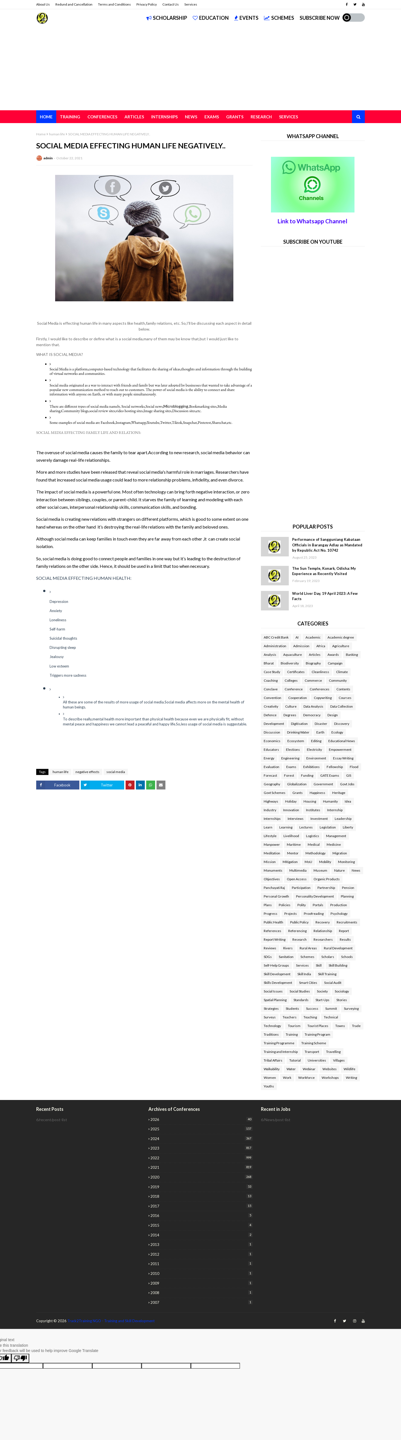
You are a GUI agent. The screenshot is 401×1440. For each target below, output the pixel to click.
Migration (339, 853)
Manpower (272, 844)
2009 (201, 1283)
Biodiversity (290, 663)
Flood (354, 767)
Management (336, 836)
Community (338, 680)
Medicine (334, 844)
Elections (293, 749)
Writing (351, 1077)
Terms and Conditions (114, 4)
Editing (316, 741)
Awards (333, 654)
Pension (348, 888)
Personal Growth (276, 896)
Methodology (315, 853)
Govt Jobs (347, 784)
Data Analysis (313, 706)
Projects (290, 913)
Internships (272, 818)
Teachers (290, 1017)
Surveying (351, 1008)
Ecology (337, 732)
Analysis (270, 654)
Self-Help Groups (276, 965)
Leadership (343, 818)
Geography (272, 784)
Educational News (341, 741)
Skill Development (277, 974)
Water (291, 1069)
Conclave (271, 689)
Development (274, 724)
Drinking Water (298, 732)
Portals (318, 905)
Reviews (270, 948)
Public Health (273, 922)
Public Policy (299, 922)
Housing (310, 801)
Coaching (271, 680)
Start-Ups (322, 1000)
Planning (347, 896)
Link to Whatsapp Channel (312, 220)
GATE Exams (329, 775)
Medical (314, 844)
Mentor (293, 853)
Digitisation (299, 724)
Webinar (309, 1069)
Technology (272, 1026)
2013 (201, 1244)
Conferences (319, 689)
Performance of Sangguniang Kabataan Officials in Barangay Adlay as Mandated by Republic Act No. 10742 (327, 544)
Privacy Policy (146, 4)
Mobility (325, 862)
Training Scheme (313, 1043)
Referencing (297, 931)
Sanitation (286, 957)
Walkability (272, 1069)
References (272, 931)
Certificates (296, 672)
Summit (331, 1008)
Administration (275, 646)
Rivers (288, 948)
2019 (201, 1186)
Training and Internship (281, 1052)
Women (270, 1077)
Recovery (323, 922)
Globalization (297, 784)
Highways (271, 801)
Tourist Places (317, 1026)
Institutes (313, 810)
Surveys (270, 1017)
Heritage (338, 793)
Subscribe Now (320, 18)
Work (287, 1077)
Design (332, 715)
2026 (201, 1119)
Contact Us (170, 4)
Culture (291, 706)
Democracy (312, 715)
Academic (313, 637)
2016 (201, 1215)
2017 (201, 1206)
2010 (201, 1273)
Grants (297, 793)
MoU (308, 862)
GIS (348, 775)
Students (292, 1008)
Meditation (272, 853)
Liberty (348, 827)
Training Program (317, 1034)
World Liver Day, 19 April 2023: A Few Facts (325, 596)
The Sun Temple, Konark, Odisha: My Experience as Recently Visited (324, 571)
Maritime (294, 844)
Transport (312, 1052)
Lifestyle (270, 836)
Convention (272, 698)
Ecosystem (295, 741)
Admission (301, 646)
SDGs (268, 957)
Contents (343, 689)
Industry (270, 810)
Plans (268, 905)
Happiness (317, 793)
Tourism (294, 1026)
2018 (201, 1196)
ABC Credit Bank (276, 637)
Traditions (271, 1034)
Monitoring (346, 862)
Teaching (310, 1017)
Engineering (290, 758)
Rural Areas (308, 948)
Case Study (272, 672)
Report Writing (274, 939)
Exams (291, 767)
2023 (201, 1148)
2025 (201, 1128)
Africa (320, 646)
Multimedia (298, 870)
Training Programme (279, 1043)
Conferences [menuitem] (102, 116)
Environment (316, 758)
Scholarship (166, 18)
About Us (43, 4)
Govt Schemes (274, 793)
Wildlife (349, 1069)
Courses (345, 698)
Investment (319, 818)
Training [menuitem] (70, 116)
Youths (269, 1086)
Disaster (321, 724)
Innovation (291, 810)
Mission (270, 862)
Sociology (342, 991)
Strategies (271, 1008)
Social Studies (300, 991)
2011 (201, 1263)
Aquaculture (292, 654)
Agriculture (340, 646)
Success (312, 1008)
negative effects (87, 772)
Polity (301, 905)
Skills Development (278, 983)
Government (323, 784)
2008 (201, 1292)
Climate (342, 672)
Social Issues (273, 991)
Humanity (330, 801)
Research (299, 939)
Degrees (289, 715)
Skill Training (327, 974)
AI (297, 637)
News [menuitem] (191, 116)
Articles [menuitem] (134, 116)
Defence (270, 715)
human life (57, 134)
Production (338, 905)
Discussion (272, 732)
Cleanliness (320, 672)
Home (41, 134)
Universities (317, 1060)
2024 (201, 1138)
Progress (270, 913)
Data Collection (341, 706)
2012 (201, 1254)
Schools (347, 957)
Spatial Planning (275, 1000)
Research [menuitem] (261, 116)
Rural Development (338, 948)
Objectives (272, 879)
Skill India (304, 974)
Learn (268, 827)
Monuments (273, 870)
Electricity (314, 749)
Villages (339, 1060)
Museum (320, 870)
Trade (356, 1026)
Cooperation (297, 698)
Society (322, 991)
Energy (269, 758)
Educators (271, 749)
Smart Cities (308, 983)
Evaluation (271, 767)
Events (246, 18)
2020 (201, 1177)
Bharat (269, 663)
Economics (272, 741)
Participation (301, 888)
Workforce (306, 1077)
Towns (340, 1026)
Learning (285, 827)
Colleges (291, 680)
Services (190, 4)
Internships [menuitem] (164, 116)
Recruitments (347, 922)
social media (115, 772)
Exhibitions (311, 767)
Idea (348, 801)
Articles (315, 654)
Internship (335, 810)
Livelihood (291, 836)
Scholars (327, 957)
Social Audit (332, 983)
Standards (301, 1000)
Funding (307, 775)
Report (344, 931)
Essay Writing (343, 758)
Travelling (333, 1052)
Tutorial (295, 1060)
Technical (331, 1017)
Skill (319, 965)
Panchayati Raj (274, 888)
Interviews (296, 818)
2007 (201, 1302)
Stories (341, 1000)
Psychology (339, 913)
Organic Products (327, 879)
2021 (201, 1167)
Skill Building (338, 965)
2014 (201, 1235)
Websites (329, 1069)
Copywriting (323, 698)
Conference (294, 689)
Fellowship (335, 767)
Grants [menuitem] (234, 116)
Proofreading (314, 913)
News (356, 870)
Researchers (323, 939)
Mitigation (290, 862)
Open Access (297, 879)
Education (211, 18)
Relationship (323, 931)
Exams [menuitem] (211, 116)
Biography (313, 663)
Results (345, 939)
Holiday (291, 801)
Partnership (326, 888)
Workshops (330, 1077)
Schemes (279, 18)
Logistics (312, 836)
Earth (320, 732)
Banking (352, 654)
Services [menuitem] (288, 116)
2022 (201, 1157)
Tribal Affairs (273, 1060)
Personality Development (315, 896)
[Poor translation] (20, 1358)
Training (292, 1034)
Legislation (328, 827)
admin (48, 158)
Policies (284, 905)
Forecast (270, 775)
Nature (339, 870)
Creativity (271, 706)
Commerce (313, 680)
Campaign (335, 663)
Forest (289, 775)
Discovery (341, 724)
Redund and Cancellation (73, 4)
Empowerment (340, 749)
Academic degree (340, 637)
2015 (201, 1225)
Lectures (306, 827)
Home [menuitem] (46, 116)
